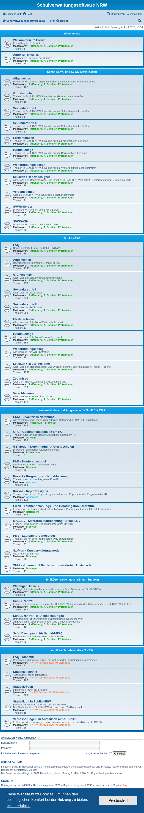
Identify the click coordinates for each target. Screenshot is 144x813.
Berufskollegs (23, 150)
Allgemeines (72, 33)
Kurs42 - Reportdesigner (30, 491)
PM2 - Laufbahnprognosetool (34, 535)
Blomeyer (50, 422)
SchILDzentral (23, 601)
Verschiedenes (23, 191)
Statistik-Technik (25, 671)
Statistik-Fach (23, 686)
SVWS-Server (22, 206)
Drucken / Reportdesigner (31, 177)
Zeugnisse (20, 378)
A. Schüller (50, 46)
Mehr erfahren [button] (18, 806)
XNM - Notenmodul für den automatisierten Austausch (52, 565)
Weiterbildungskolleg (28, 349)
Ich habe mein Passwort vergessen (20, 753)
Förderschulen (23, 138)
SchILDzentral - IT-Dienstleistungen (38, 616)
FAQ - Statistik (23, 657)
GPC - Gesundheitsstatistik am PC (37, 431)
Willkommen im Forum (29, 40)
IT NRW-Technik (38, 662)
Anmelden (8, 737)
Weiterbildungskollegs (29, 164)
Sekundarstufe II (25, 123)
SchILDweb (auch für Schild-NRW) (37, 633)
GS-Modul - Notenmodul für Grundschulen (43, 446)
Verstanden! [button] (118, 800)
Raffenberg (35, 46)
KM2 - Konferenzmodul (29, 461)
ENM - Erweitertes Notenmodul (35, 417)
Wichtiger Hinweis (26, 586)
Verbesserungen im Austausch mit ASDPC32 (45, 719)
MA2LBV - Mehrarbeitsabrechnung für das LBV (46, 521)
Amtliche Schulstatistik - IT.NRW (72, 650)
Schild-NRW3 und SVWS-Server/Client (72, 72)
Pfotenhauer (65, 46)
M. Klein (31, 437)
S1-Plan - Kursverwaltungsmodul (37, 550)
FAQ (16, 245)
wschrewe (32, 482)
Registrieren (27, 737)
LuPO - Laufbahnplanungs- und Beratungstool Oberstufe (54, 506)
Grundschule (22, 93)
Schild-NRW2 (71, 238)
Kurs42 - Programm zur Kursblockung (40, 476)
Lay (125, 785)
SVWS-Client (22, 221)
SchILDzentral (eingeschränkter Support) (72, 579)
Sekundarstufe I (24, 108)
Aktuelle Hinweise (26, 55)
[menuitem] (27, 14)
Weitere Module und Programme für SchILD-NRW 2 (72, 410)
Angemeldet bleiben (99, 753)
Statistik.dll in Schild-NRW (32, 701)
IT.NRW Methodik (59, 662)
